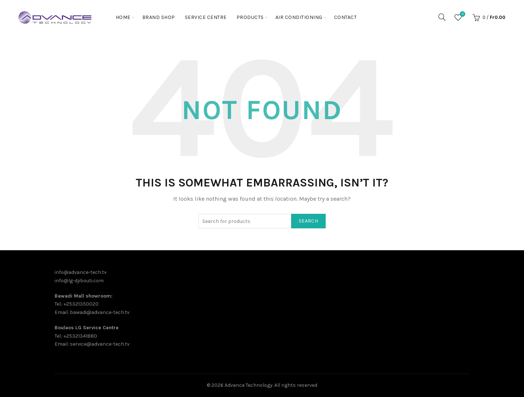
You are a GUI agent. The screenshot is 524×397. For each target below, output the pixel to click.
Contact (345, 17)
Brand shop (158, 17)
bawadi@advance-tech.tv (100, 312)
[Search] (442, 17)
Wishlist (462, 14)
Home (123, 17)
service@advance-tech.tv (100, 344)
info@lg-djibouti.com (79, 281)
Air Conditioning (298, 17)
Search (308, 221)
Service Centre (206, 17)
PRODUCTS (250, 17)
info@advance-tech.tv (81, 272)
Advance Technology (249, 385)
